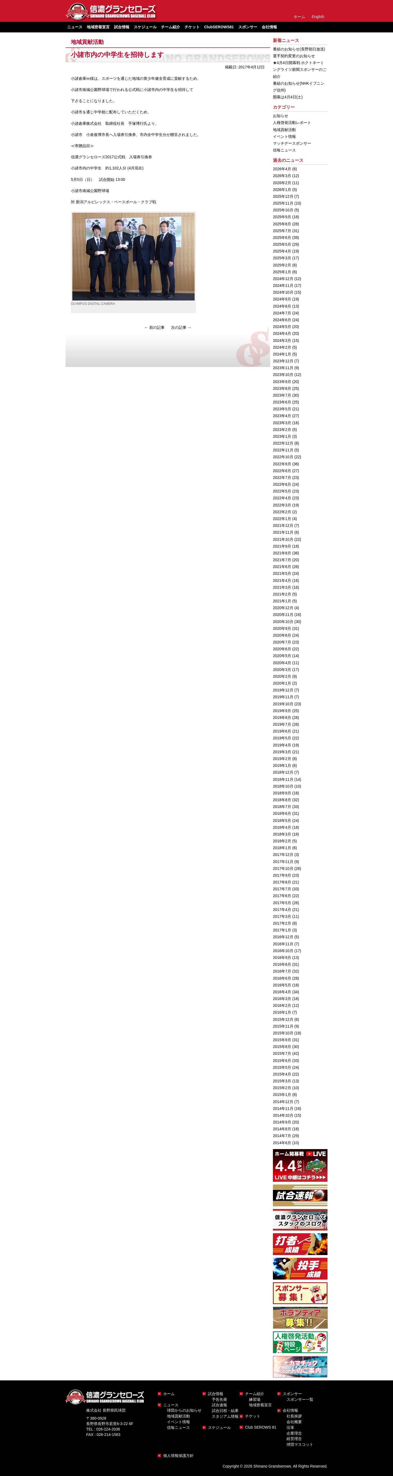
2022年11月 (283, 450)
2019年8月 (282, 717)
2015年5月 (282, 1067)
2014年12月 (283, 1102)
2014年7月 (282, 1136)
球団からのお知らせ (184, 1410)
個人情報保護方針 (178, 1455)
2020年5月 (282, 656)
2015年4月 (282, 1074)
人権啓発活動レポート (292, 122)
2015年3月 (282, 1081)
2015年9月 (282, 1040)
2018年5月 (282, 820)
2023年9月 (282, 381)
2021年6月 (282, 566)
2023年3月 (282, 423)
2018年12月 (283, 772)
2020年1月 (282, 683)
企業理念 (294, 1433)
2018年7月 (282, 806)
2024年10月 (283, 292)
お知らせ (280, 116)
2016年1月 (282, 1012)
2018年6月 (282, 813)
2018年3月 (282, 834)
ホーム (299, 16)
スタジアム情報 (225, 1416)
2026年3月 (282, 176)
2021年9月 (282, 546)
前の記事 (154, 327)
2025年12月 (283, 196)
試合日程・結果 (225, 1410)
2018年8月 (282, 800)
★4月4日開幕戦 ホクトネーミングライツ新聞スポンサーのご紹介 (299, 69)
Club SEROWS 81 (260, 1427)
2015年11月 (283, 1026)
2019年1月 (282, 765)
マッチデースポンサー (292, 143)
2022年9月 (282, 464)
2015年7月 (282, 1053)
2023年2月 (282, 429)
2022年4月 (282, 498)
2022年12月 (283, 443)
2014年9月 (282, 1122)
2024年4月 (282, 333)
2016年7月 (282, 971)
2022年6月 (282, 484)
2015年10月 (283, 1033)
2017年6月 (282, 896)
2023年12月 (283, 361)
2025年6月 (282, 237)
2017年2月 (282, 923)
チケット (192, 27)
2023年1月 (282, 436)
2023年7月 (282, 395)
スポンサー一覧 (300, 1399)
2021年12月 (283, 525)
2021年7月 (282, 560)
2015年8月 (282, 1046)
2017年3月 (282, 916)
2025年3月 (282, 258)
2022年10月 (283, 457)
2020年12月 (283, 608)
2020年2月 (282, 676)
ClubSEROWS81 (219, 27)
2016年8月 (282, 964)
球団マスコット (300, 1444)
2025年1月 (282, 272)
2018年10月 (283, 786)
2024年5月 (282, 326)
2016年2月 (282, 1005)
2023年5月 (282, 409)
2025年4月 (282, 251)
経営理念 (294, 1438)
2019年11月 (283, 697)
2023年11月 (283, 368)
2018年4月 (282, 827)
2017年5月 (282, 903)
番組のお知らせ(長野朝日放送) (299, 49)
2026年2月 (282, 183)
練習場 (254, 1399)
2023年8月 (282, 388)
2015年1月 (282, 1094)
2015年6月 (282, 1060)
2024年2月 (282, 347)
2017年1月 (282, 930)
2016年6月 (282, 978)
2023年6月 (282, 402)
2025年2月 (282, 265)
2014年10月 (283, 1115)
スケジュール (145, 27)
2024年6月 (282, 320)
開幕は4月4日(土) (288, 97)
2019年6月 (282, 731)
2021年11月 (283, 532)
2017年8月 (282, 882)
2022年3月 (282, 505)
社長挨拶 (294, 1416)
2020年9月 (282, 628)
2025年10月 (283, 210)
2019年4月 (282, 745)
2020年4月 (282, 663)
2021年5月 (282, 573)
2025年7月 (282, 231)
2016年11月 (283, 944)
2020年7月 (282, 642)
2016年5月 (282, 985)
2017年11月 (283, 862)
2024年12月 (283, 279)
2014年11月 (283, 1108)
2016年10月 (283, 951)
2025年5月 (282, 244)
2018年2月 (282, 841)
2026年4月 (282, 169)
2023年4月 (282, 416)
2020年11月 (283, 614)
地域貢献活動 (87, 42)
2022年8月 (282, 471)
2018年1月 (282, 848)
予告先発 (219, 1399)
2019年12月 (283, 690)
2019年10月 (283, 704)
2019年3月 (282, 752)
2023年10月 (283, 374)
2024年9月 (282, 299)
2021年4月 (282, 580)
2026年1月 (282, 189)
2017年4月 (282, 909)
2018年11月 (283, 779)
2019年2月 (282, 759)
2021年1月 (282, 601)
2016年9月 (282, 957)
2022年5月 (282, 491)
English (318, 16)
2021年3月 (282, 587)
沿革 (290, 1427)
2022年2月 (282, 512)
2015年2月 (282, 1088)
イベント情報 (284, 136)
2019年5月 (282, 738)
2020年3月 (282, 669)
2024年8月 (282, 306)
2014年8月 (282, 1129)
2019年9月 (282, 711)
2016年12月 (283, 937)
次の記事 (181, 327)
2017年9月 (282, 875)
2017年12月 (283, 854)
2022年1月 (282, 519)
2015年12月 (283, 1019)
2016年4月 (282, 992)
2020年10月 (283, 621)
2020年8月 (282, 635)
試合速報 (219, 1405)
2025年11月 (283, 203)
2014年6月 (282, 1143)
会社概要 (294, 1422)
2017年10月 (283, 868)
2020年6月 (282, 649)
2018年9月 (282, 793)
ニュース (170, 1405)
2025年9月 (282, 217)
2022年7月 (282, 477)
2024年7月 (282, 313)
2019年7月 (282, 724)
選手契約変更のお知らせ (294, 56)
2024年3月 (282, 340)
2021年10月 (283, 539)
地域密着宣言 (98, 27)
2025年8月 (282, 224)
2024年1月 (282, 354)
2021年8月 (282, 553)
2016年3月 (282, 999)
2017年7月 (282, 889)
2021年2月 (282, 594)
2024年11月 (283, 285)
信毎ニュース (284, 150)
